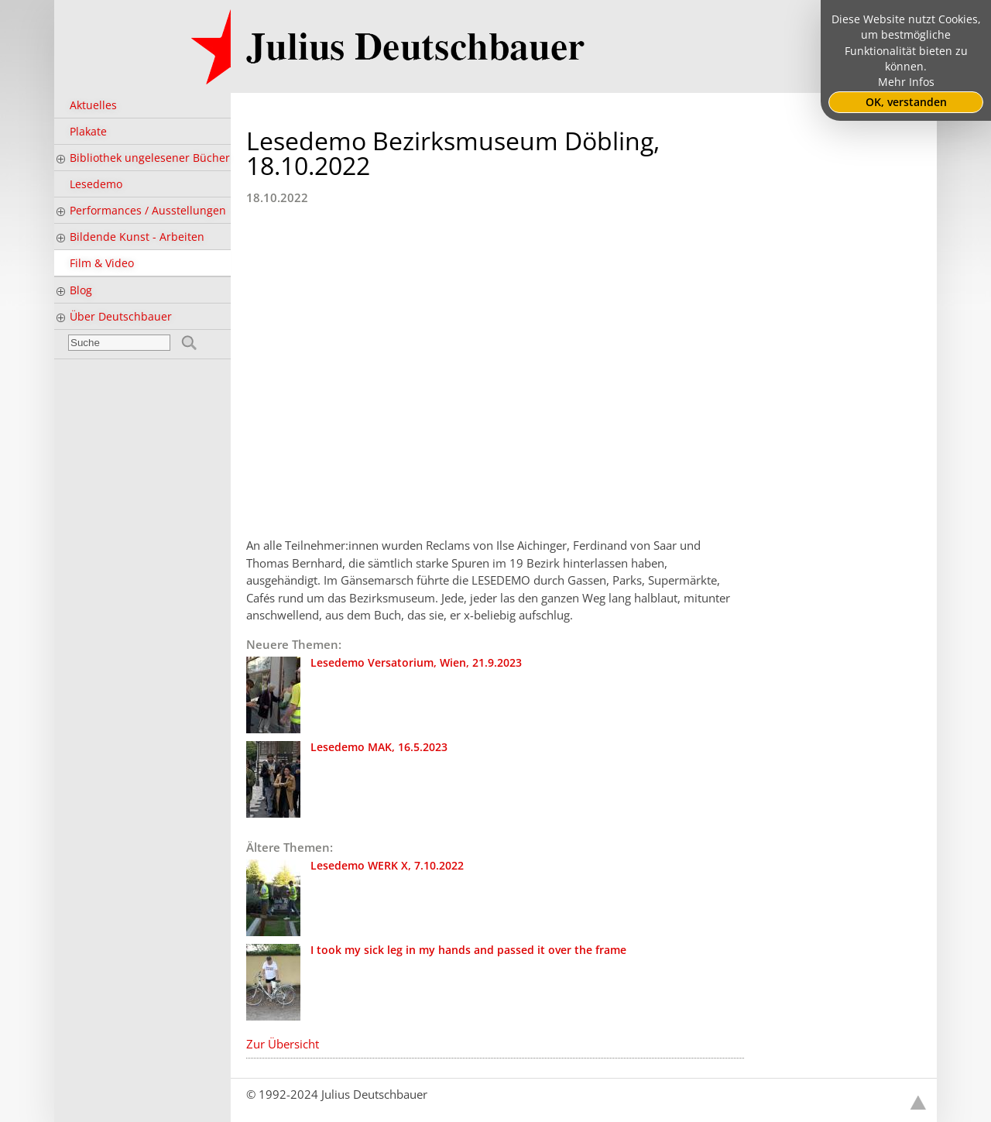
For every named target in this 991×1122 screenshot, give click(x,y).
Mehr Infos (906, 82)
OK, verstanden (906, 102)
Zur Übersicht (282, 1044)
